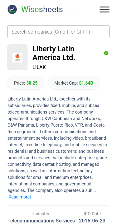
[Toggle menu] (105, 9)
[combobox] (58, 31)
